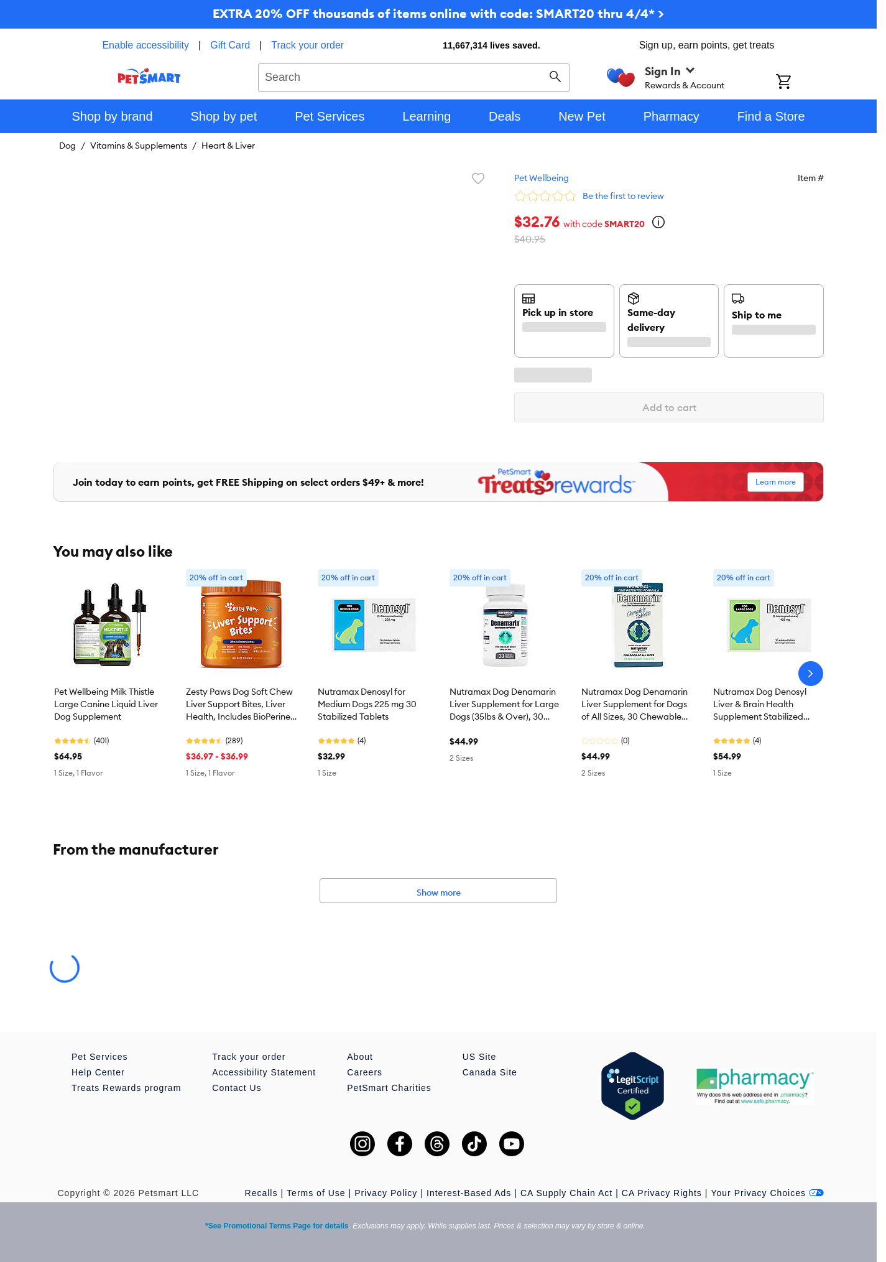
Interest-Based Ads (469, 1193)
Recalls (261, 1193)
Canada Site (490, 1072)
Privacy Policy (385, 1193)
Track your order (307, 45)
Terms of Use (316, 1193)
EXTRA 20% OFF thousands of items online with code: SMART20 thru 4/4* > (438, 13)
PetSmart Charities (389, 1088)
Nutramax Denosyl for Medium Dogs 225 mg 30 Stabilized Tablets (367, 704)
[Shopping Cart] (800, 82)
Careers (364, 1072)
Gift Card (230, 45)
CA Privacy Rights (662, 1193)
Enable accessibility (145, 45)
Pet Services (100, 1057)
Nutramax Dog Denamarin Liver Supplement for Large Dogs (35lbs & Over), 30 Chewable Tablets (504, 704)
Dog (67, 145)
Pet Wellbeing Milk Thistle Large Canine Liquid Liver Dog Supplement (106, 704)
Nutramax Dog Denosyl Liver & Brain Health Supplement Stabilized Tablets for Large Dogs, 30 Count (766, 704)
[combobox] (414, 75)
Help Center (98, 1072)
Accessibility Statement (264, 1072)
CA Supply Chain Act (566, 1193)
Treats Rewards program (126, 1088)
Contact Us (236, 1088)
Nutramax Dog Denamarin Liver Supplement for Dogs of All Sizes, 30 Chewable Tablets (634, 704)
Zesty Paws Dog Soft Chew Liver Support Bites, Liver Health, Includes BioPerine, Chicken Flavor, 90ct (239, 704)
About (360, 1057)
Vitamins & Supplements (138, 145)
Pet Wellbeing (541, 177)
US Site (479, 1057)
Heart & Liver (228, 145)
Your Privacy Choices (767, 1193)
